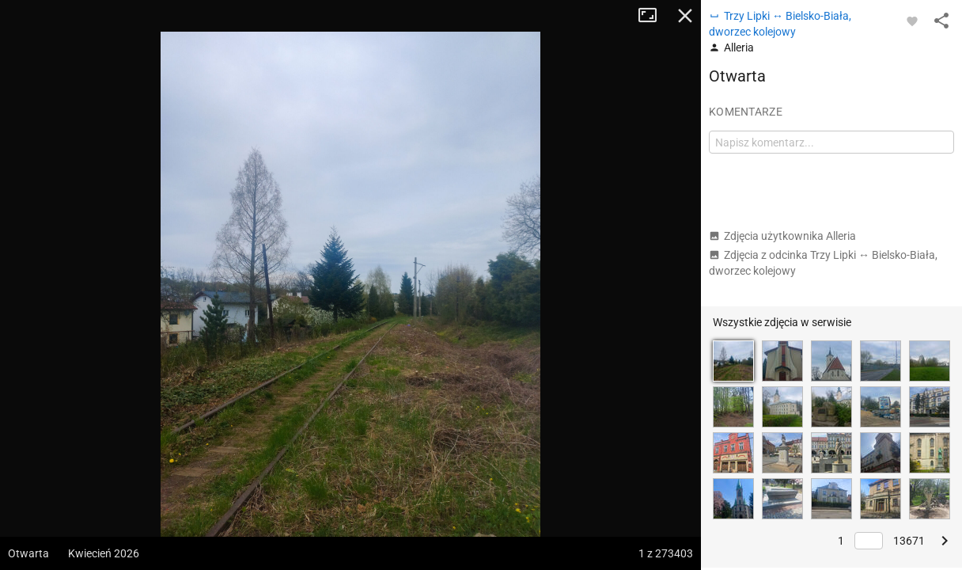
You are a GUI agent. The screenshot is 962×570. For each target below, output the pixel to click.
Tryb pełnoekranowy (653, 16)
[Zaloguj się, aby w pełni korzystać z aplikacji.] (912, 20)
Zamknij (685, 16)
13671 (909, 540)
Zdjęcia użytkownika (782, 236)
